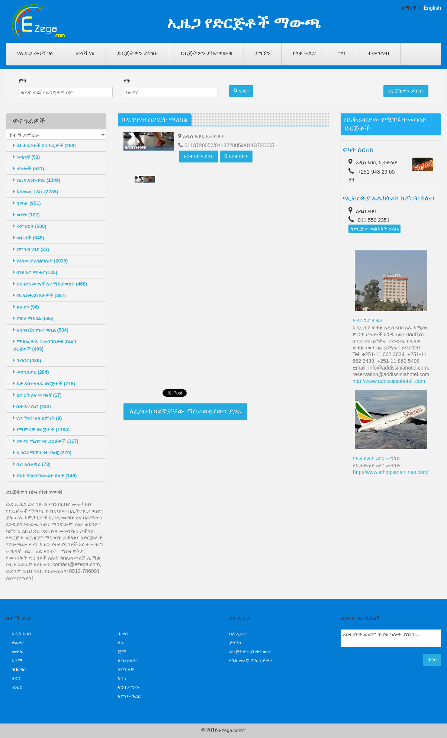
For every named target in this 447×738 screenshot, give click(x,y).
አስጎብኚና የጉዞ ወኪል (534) (40, 330)
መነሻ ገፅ (84, 53)
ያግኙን (262, 53)
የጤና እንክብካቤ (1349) (36, 180)
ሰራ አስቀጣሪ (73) (32, 464)
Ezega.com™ (232, 730)
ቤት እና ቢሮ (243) (32, 406)
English (432, 8)
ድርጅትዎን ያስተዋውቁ (206, 53)
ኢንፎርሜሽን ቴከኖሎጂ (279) (42, 452)
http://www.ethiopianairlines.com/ (391, 472)
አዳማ (17, 660)
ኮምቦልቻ (126, 669)
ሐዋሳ (123, 634)
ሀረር (16, 678)
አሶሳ (122, 678)
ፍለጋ (241, 91)
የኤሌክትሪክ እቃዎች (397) (39, 295)
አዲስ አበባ (21, 634)
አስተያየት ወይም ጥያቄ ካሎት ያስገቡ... (391, 638)
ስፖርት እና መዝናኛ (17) (37, 395)
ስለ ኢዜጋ (238, 634)
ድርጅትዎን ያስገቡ (137, 53)
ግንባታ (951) (27, 203)
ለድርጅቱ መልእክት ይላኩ (374, 229)
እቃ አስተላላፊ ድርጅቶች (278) (44, 383)
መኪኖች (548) (28, 238)
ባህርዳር (19, 669)
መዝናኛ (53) (26, 157)
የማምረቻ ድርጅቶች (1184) (41, 429)
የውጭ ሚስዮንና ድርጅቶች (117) (45, 441)
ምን (22, 81)
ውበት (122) (26, 214)
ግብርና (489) (27, 360)
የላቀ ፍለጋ (304, 53)
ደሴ (121, 642)
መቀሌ (17, 651)
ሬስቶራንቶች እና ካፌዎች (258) (44, 145)
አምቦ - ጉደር (129, 696)
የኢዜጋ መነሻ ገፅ (35, 53)
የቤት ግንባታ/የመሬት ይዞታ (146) (45, 475)
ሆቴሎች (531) (28, 168)
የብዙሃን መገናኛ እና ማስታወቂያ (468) (50, 284)
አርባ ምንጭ (129, 687)
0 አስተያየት (236, 156)
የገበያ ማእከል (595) (33, 318)
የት (127, 81)
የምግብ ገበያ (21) (31, 249)
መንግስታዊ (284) (31, 372)
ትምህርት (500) (29, 226)
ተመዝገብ (378, 53)
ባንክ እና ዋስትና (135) (35, 272)
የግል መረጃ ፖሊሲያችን (250, 660)
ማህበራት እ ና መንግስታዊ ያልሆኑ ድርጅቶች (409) (45, 345)
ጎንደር (17, 687)
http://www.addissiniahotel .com (389, 381)
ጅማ (122, 651)
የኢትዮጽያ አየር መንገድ (376, 458)
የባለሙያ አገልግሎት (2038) (40, 261)
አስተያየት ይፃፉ (199, 156)
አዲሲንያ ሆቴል (368, 320)
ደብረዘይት (127, 660)
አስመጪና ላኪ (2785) (35, 191)
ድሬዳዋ (18, 642)
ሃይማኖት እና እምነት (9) (37, 418)
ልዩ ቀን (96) (26, 307)
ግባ (341, 53)
